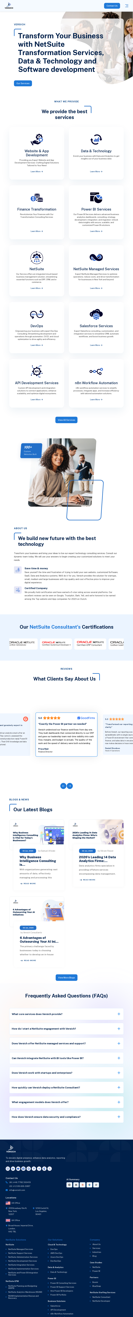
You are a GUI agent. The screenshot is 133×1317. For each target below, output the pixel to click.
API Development (58, 1310)
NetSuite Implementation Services (23, 1269)
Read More (52, 884)
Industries (96, 1252)
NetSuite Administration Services (23, 1257)
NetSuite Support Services (20, 1253)
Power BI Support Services (62, 1287)
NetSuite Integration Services (21, 1265)
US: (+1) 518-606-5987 (19, 1186)
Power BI (96, 1271)
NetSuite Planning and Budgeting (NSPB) (22, 1287)
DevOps (54, 1249)
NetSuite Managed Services (20, 1249)
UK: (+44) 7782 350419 (20, 1182)
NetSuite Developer (101, 1301)
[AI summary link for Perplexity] (76, 1184)
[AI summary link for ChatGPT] (69, 1184)
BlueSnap (96, 1286)
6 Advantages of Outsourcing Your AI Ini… (84, 939)
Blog (94, 1256)
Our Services (23, 83)
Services (96, 1248)
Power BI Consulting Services (63, 1283)
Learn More (37, 171)
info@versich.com (17, 1190)
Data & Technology (58, 1272)
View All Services (66, 424)
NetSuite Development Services (22, 1261)
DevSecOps (55, 1261)
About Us (96, 1244)
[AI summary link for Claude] (82, 1184)
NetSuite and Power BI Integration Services (23, 1274)
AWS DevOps (56, 1253)
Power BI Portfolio (58, 1295)
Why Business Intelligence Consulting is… (62, 860)
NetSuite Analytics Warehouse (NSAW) (25, 1292)
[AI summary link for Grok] (96, 1184)
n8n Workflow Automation (61, 1314)
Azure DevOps (56, 1257)
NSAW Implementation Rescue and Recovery (23, 1297)
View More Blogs (66, 977)
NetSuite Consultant (101, 1297)
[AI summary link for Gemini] (89, 1184)
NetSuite (96, 1267)
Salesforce (55, 1306)
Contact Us (112, 5)
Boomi (95, 1282)
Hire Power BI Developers (61, 1291)
